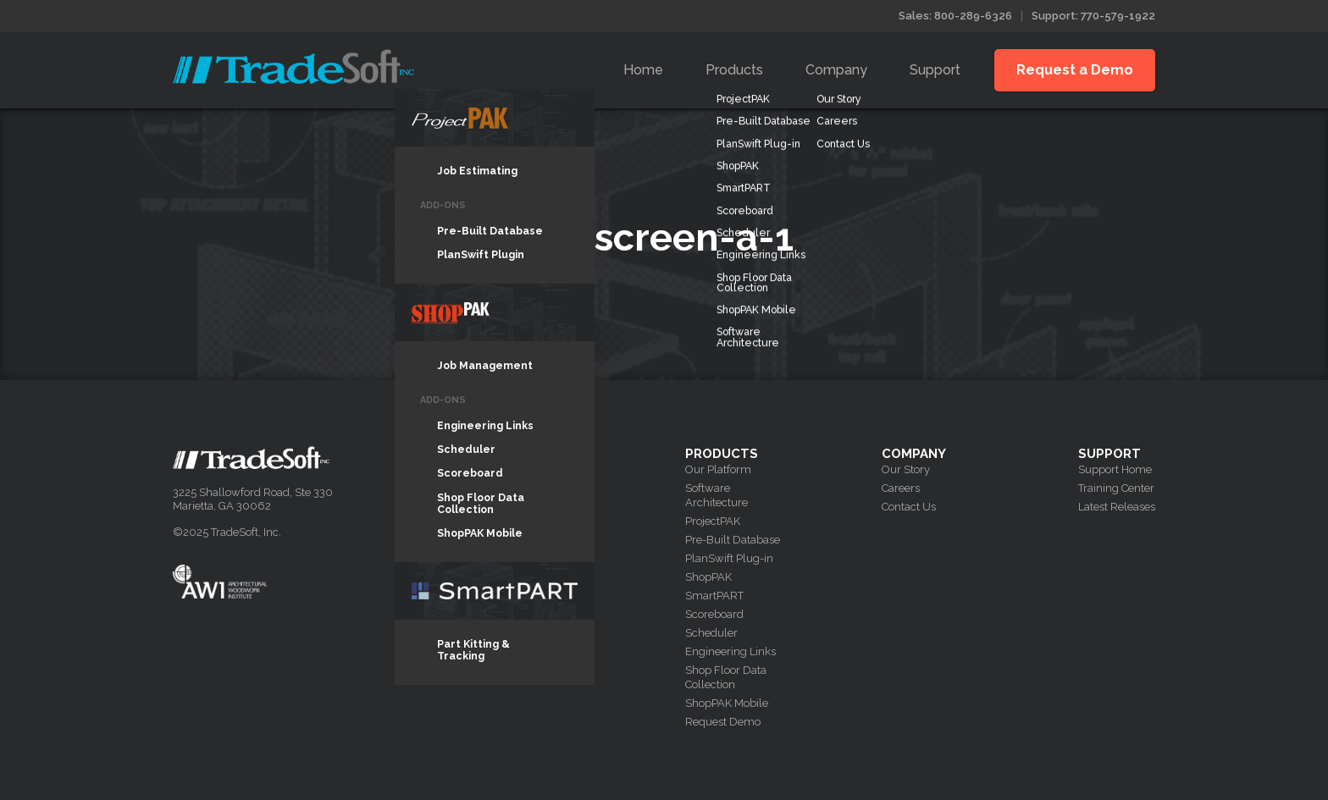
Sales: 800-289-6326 (955, 15)
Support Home (1115, 469)
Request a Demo (1074, 70)
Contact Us (909, 506)
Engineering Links (730, 651)
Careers (901, 488)
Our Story (906, 469)
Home (643, 70)
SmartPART (714, 595)
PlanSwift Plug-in (729, 558)
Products (734, 70)
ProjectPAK (712, 521)
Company (836, 70)
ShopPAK (708, 577)
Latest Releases (1116, 506)
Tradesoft (293, 66)
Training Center (1116, 488)
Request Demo (723, 721)
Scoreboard (714, 614)
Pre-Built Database (732, 539)
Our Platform (718, 469)
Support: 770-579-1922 (1093, 15)
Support (935, 70)
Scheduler (711, 632)
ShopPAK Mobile (726, 703)
